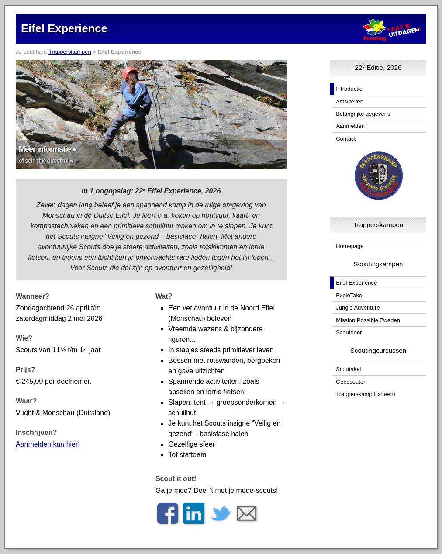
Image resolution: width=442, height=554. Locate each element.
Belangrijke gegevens (363, 113)
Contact (346, 138)
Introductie (349, 89)
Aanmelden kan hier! (48, 444)
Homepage (350, 246)
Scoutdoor (349, 332)
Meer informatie (45, 149)
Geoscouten (351, 382)
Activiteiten (349, 101)
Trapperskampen (69, 51)
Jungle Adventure (358, 307)
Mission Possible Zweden (368, 320)
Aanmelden (350, 126)
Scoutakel (348, 369)
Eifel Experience (356, 282)
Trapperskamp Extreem (365, 394)
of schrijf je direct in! (44, 160)
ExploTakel (349, 295)
